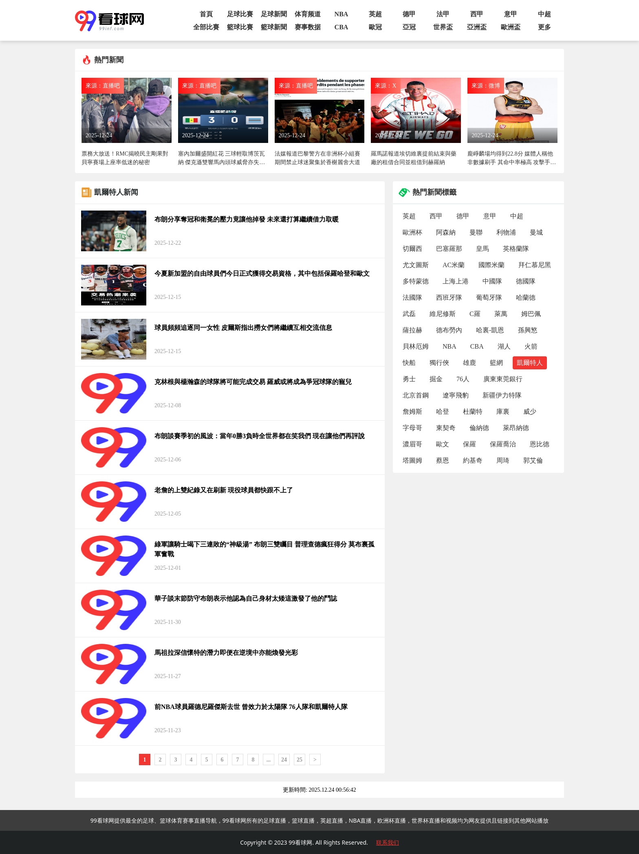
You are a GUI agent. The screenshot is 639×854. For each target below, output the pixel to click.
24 (284, 760)
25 (299, 760)
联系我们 (387, 842)
